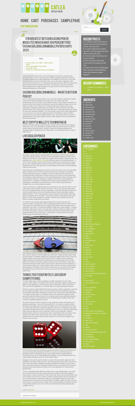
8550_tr (87, 236)
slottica (87, 327)
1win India (88, 222)
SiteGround (31, 402)
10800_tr (88, 210)
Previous (24, 31)
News (87, 299)
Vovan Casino (89, 341)
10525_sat (88, 186)
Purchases (49, 20)
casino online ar (90, 269)
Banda (87, 247)
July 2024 (88, 123)
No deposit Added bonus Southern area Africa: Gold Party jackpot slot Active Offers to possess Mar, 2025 (95, 51)
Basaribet (88, 252)
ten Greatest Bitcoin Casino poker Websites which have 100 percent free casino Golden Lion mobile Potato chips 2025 (47, 44)
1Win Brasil (88, 217)
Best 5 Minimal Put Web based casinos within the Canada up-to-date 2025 (94, 63)
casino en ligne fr (90, 264)
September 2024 (90, 119)
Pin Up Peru (89, 304)
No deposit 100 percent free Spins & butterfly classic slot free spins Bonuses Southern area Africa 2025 (95, 44)
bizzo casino (89, 257)
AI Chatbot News (90, 240)
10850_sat (88, 212)
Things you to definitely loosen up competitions (40, 70)
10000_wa (88, 156)
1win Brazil (88, 219)
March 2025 (89, 105)
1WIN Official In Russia (92, 224)
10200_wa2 (88, 168)
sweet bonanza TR (91, 330)
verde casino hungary (91, 339)
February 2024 (89, 130)
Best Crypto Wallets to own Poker (36, 66)
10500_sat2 (88, 179)
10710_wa (88, 207)
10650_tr (88, 200)
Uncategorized (30, 389)
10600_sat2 (88, 198)
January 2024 (89, 133)
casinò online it (89, 271)
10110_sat (88, 158)
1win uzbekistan (90, 229)
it (85, 285)
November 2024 (90, 114)
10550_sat (88, 189)
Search (85, 27)
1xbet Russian (89, 233)
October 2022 (89, 138)
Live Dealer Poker (31, 68)
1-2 (86, 153)
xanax (87, 344)
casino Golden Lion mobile (40, 160)
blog (86, 259)
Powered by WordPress (107, 402)
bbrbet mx (88, 254)
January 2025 (89, 109)
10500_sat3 (88, 182)
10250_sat (88, 170)
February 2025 (89, 107)
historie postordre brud (92, 283)
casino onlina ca (90, 266)
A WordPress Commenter (95, 87)
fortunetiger (88, 276)
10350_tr (88, 175)
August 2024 (89, 121)
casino (87, 261)
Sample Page (70, 20)
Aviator (87, 243)
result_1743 (88, 320)
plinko (87, 308)
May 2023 (88, 135)
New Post (88, 297)
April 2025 (88, 102)
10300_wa (88, 172)
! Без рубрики (89, 149)
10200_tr (88, 165)
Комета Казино (90, 346)
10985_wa (88, 215)
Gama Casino (89, 280)
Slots (86, 325)
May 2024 (88, 126)
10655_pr (88, 203)
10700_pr (88, 205)
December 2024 (90, 112)
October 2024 (89, 116)
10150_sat (88, 161)
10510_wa (88, 184)
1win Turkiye (89, 226)
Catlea (58, 7)
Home (25, 20)
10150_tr (88, 163)
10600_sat (88, 196)
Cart (35, 20)
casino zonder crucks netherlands (95, 273)
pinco (86, 306)
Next (77, 31)
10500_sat (88, 177)
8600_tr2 (88, 238)
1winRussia (88, 231)
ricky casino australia (91, 323)
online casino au (90, 301)
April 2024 (88, 128)
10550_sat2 (88, 191)
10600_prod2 (89, 193)
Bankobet (88, 250)
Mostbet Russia (90, 294)
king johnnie (89, 290)
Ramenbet (88, 318)
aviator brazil (89, 245)
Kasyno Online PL (90, 287)
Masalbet (88, 292)
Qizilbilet (87, 315)
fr (85, 278)
